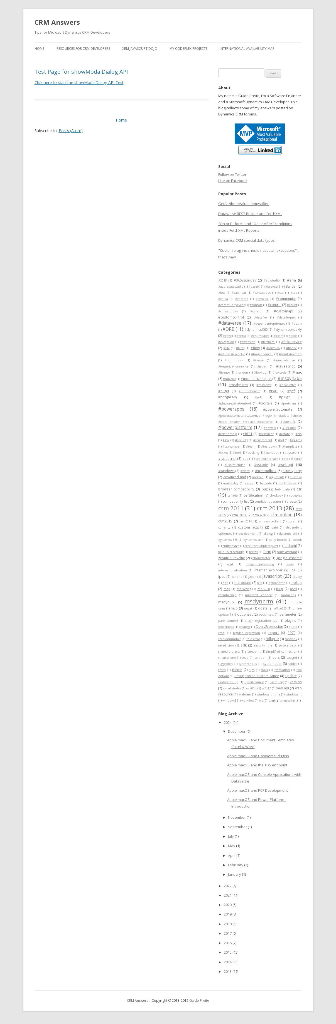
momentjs (288, 595)
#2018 (222, 280)
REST (291, 632)
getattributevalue (231, 558)
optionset (245, 614)
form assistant (287, 552)
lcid (259, 583)
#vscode (261, 464)
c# (299, 489)
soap (245, 658)
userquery (277, 682)
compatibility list (235, 501)
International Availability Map (247, 48)
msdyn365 (227, 601)
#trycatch (291, 453)
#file (227, 348)
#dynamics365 (256, 329)
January (235, 874)
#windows (226, 470)
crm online (282, 515)
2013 (228, 971)
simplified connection (281, 651)
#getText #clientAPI (231, 354)
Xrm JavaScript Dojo (139, 48)
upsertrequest (254, 682)
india (290, 564)
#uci (245, 459)
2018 (228, 923)
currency (224, 527)
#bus (221, 293)
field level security (231, 552)
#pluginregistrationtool (234, 403)
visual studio (232, 688)
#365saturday (245, 280)
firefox (253, 552)
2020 (228, 904)
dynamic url (288, 534)
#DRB (228, 329)
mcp (279, 588)
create (292, 501)
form (267, 551)
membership (227, 595)
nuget (248, 608)
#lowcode (279, 372)
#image (258, 360)
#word (245, 471)
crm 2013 (269, 508)
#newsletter (287, 385)
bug (265, 489)
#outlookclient (249, 391)
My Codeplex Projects (188, 48)
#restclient (266, 434)
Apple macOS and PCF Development (257, 790)
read (221, 633)
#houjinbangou (262, 354)
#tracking (252, 453)
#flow (255, 348)
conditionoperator (268, 502)
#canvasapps (262, 293)
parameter (287, 614)
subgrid (292, 658)
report (273, 632)
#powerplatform (235, 427)
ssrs (276, 657)
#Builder (290, 286)
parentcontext (228, 621)
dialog (268, 534)
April (232, 855)
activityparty (292, 470)
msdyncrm (258, 601)
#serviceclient (262, 440)
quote (293, 627)
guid (230, 564)
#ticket (223, 453)
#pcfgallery (227, 396)
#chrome (241, 299)
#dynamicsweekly (288, 329)
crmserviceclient (270, 521)
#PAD (273, 391)
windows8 (229, 700)
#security (241, 440)
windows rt (294, 694)
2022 (228, 885)
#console (256, 305)
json (225, 583)
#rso (299, 434)
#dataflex (260, 317)
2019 (228, 914)
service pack (287, 645)
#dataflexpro (286, 317)
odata (263, 608)
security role (263, 645)
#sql (281, 440)
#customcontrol (231, 317)
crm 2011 (231, 508)
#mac (297, 372)
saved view (226, 645)
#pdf (258, 397)
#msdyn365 (290, 378)
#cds (293, 293)
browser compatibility (236, 489)
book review (287, 483)
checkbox (276, 495)
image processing (260, 564)
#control (274, 304)
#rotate (284, 434)
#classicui (262, 299)
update (291, 675)
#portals (266, 403)
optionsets (266, 614)
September (238, 826)
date (274, 527)
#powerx (270, 428)
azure (249, 483)
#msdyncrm (238, 385)
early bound (278, 540)
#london (242, 372)
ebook (297, 540)
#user (298, 459)
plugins (290, 620)
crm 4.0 (259, 515)
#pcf (291, 390)
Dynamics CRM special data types (246, 240)
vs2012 (266, 688)
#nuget (223, 391)
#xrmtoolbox (265, 470)
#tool (237, 453)
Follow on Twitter (232, 174)
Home (39, 48)
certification (253, 495)
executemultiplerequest (261, 546)
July (231, 836)
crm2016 (246, 521)
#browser (271, 286)
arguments (276, 477)
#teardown (269, 446)
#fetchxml (268, 342)
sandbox (291, 639)
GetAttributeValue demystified (243, 203)
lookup (296, 582)
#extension (247, 342)
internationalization (232, 570)
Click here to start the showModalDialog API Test (79, 82)
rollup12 (272, 638)
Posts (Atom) (71, 130)
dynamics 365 (228, 540)
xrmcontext (288, 700)
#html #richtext (290, 354)
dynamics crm (253, 540)
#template (289, 446)
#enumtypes (260, 336)
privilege (245, 627)
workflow (247, 700)
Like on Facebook (232, 180)
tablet (292, 664)
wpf (261, 700)
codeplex (295, 495)
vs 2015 (251, 688)
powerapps (226, 627)
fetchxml (290, 545)
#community (286, 298)
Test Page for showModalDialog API (81, 71)
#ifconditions (234, 360)
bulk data (282, 489)
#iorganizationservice (233, 366)
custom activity (250, 527)
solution (260, 658)
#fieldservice (291, 341)
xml (272, 700)
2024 (228, 722)
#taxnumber (232, 446)
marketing (244, 589)
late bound (242, 582)
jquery (297, 577)
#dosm (297, 323)
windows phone (268, 694)
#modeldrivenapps (256, 378)
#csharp (255, 311)
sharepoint (253, 651)
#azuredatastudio (231, 286)
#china (223, 299)
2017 (228, 933)
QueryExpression (269, 626)
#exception (226, 342)
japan (252, 577)
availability (230, 483)
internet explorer (268, 570)
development (247, 534)
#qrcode (289, 427)
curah (292, 521)
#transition (271, 453)
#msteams (264, 385)
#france (291, 348)
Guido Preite (199, 1000)
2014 (228, 961)
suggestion (225, 664)
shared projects (229, 651)
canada (232, 495)
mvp (234, 608)
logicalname (276, 583)
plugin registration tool (261, 621)
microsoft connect (258, 595)
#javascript (285, 366)
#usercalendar (235, 465)
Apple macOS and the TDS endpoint (257, 765)
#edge (227, 336)
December (237, 731)
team (222, 670)
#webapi (285, 464)
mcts (293, 589)
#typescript (227, 458)
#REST (247, 433)
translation (282, 670)
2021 (228, 895)
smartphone (227, 658)
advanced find (234, 477)
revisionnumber (229, 639)
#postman (288, 403)
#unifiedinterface (266, 459)
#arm (291, 280)
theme (237, 669)
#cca (280, 293)
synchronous (248, 664)
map (227, 589)
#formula (273, 348)
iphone (237, 577)
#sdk (226, 440)
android (258, 477)
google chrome (288, 557)
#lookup (260, 372)
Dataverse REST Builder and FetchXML (250, 213)
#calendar (239, 293)
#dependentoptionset (269, 323)
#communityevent (231, 305)
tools (264, 670)
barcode (266, 483)
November (237, 817)
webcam (245, 694)
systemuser (272, 663)
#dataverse (229, 323)
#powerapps (231, 409)
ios (293, 570)
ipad (221, 576)
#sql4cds (296, 440)
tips (251, 670)
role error (253, 639)
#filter (240, 348)
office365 (280, 608)
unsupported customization (256, 675)
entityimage (230, 546)
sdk (244, 645)
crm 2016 (239, 515)
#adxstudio (272, 280)
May (232, 845)
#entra (241, 336)
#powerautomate (278, 409)
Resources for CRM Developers (83, 48)
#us (285, 459)
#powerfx (288, 421)
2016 (228, 942)
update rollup (228, 682)
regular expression (246, 633)
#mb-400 (229, 379)
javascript (272, 576)
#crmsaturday (228, 311)
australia (296, 477)
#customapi (283, 311)
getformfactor (260, 558)
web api (282, 688)
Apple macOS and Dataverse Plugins (258, 755)
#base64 (254, 286)
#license (224, 372)
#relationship (227, 434)
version (296, 682)
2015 (228, 952)
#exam (279, 336)
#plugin (285, 397)
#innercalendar (284, 360)
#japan (262, 366)
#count (292, 305)
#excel (293, 336)
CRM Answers (57, 22)
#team (251, 446)
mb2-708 (263, 589)
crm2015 (225, 521)
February (236, 864)
